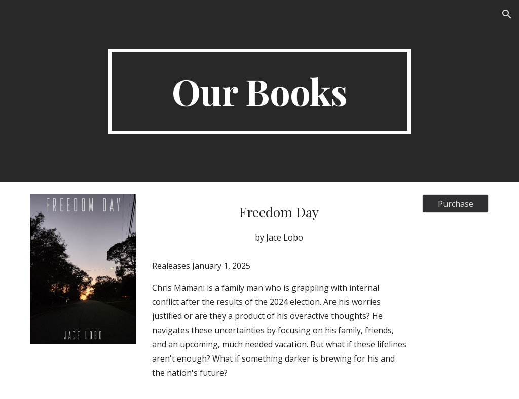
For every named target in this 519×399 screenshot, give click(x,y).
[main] (259, 91)
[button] (507, 14)
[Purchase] (455, 203)
